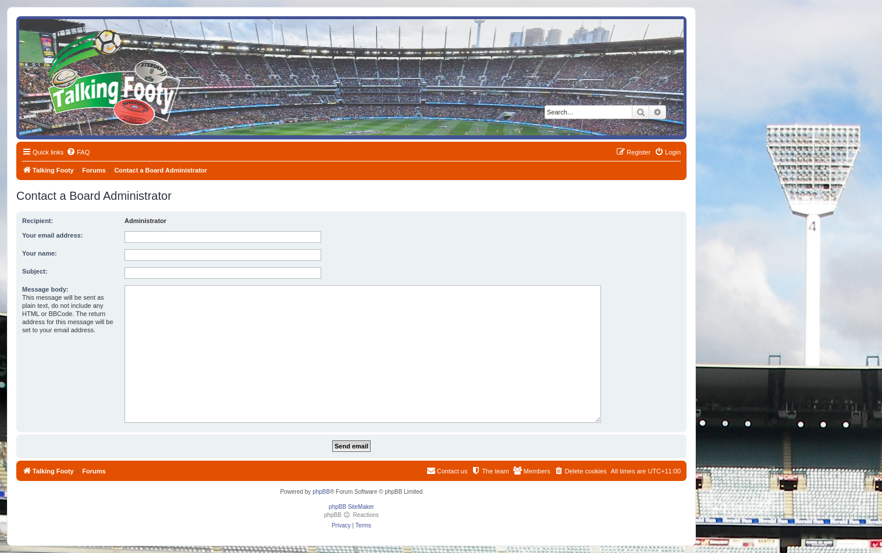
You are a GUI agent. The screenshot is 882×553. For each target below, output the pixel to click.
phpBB (321, 492)
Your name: (39, 253)
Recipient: (37, 220)
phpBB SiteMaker (351, 507)
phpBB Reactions (351, 515)
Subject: (34, 271)
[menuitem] (78, 152)
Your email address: (52, 235)
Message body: (45, 289)
